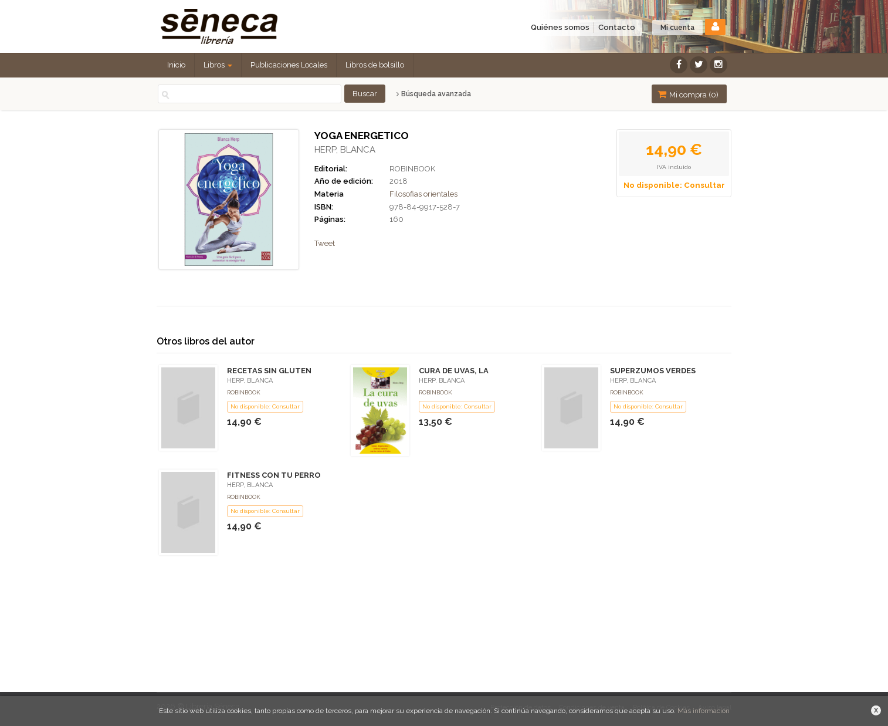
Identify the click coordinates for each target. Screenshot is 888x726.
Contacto (616, 27)
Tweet (324, 243)
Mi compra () (687, 94)
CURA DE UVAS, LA (454, 370)
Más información (703, 711)
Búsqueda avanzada (433, 93)
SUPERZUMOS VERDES (653, 370)
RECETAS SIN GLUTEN (269, 370)
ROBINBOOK (412, 168)
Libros (218, 64)
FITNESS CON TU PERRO (274, 475)
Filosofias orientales (423, 194)
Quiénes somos (560, 27)
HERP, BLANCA (344, 149)
